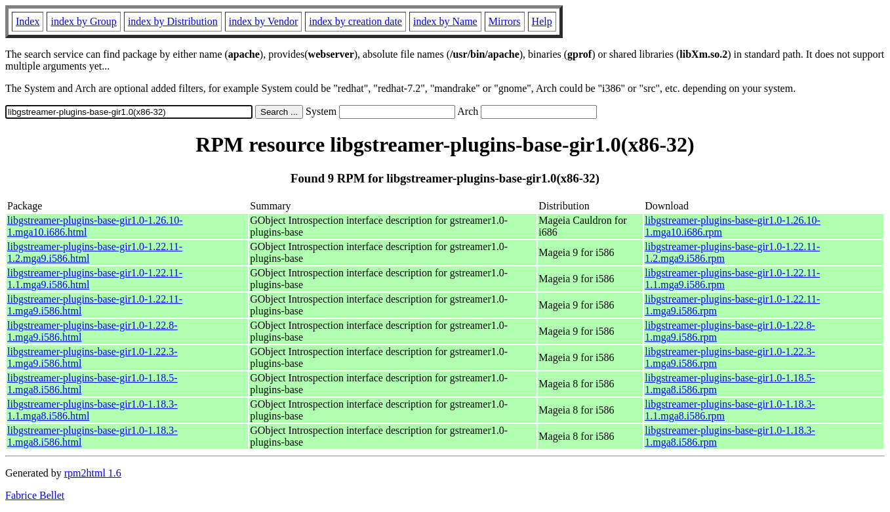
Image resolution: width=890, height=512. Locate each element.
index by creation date (355, 21)
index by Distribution (173, 21)
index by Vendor (263, 21)
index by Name (445, 21)
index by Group (83, 21)
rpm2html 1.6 (92, 473)
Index (27, 21)
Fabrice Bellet (34, 495)
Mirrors (505, 21)
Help (542, 21)
